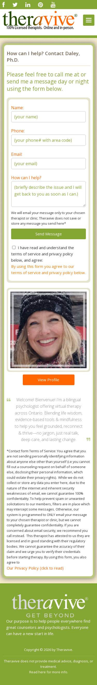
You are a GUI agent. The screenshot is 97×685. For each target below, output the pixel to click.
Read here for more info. (48, 672)
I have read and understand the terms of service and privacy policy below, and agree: (42, 254)
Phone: (18, 131)
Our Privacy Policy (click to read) (35, 568)
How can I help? (26, 177)
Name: (17, 108)
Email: (16, 154)
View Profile (48, 379)
